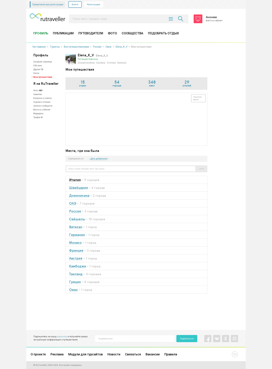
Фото (35, 90)
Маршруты (38, 113)
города (117, 83)
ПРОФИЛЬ (40, 33)
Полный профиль (86, 62)
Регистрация (93, 4)
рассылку (62, 336)
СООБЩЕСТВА (132, 33)
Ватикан (75, 227)
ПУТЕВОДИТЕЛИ (90, 33)
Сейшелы (77, 219)
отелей (187, 83)
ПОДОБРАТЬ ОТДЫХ (163, 33)
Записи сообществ (42, 106)
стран (82, 83)
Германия (77, 235)
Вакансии (153, 354)
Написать (121, 62)
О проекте (38, 354)
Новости (113, 354)
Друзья (36, 69)
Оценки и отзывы (41, 102)
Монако (75, 242)
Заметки (37, 94)
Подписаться (187, 338)
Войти (75, 4)
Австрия (75, 258)
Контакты (100, 62)
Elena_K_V (121, 46)
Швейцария (78, 188)
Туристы (55, 46)
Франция (76, 250)
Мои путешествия (42, 77)
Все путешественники (76, 46)
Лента (36, 73)
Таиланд (76, 274)
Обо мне (37, 65)
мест (152, 83)
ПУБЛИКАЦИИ (63, 33)
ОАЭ (72, 203)
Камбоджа (77, 266)
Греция (75, 282)
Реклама (57, 354)
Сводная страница (42, 62)
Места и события (41, 109)
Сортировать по (75, 159)
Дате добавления (99, 159)
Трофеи (37, 117)
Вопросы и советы (42, 98)
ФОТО (112, 33)
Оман (73, 290)
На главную (39, 46)
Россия (97, 46)
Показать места (197, 98)
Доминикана (79, 195)
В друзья (111, 62)
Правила (170, 354)
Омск (108, 46)
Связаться (133, 354)
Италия (75, 180)
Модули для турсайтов (85, 354)
